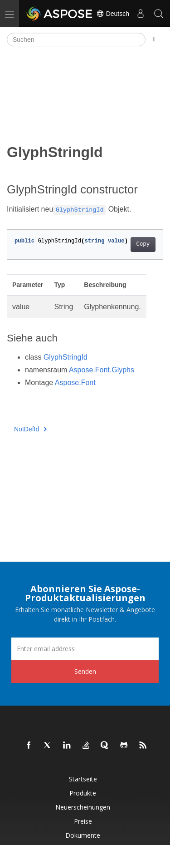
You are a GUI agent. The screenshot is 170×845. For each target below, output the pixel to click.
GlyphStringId (65, 357)
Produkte (82, 793)
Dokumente (82, 835)
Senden (85, 671)
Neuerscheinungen (82, 807)
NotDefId (30, 429)
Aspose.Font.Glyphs (101, 370)
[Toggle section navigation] (154, 39)
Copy (143, 244)
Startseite (83, 779)
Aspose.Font (75, 382)
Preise (83, 821)
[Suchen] (76, 39)
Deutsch (112, 14)
